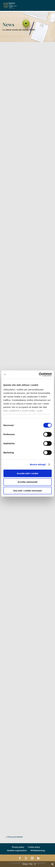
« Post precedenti (14, 837)
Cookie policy (34, 847)
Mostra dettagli (38, 464)
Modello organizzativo (17, 850)
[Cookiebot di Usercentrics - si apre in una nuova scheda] (39, 375)
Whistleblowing (38, 850)
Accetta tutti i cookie (27, 473)
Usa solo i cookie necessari (27, 490)
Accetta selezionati (27, 482)
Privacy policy (18, 847)
